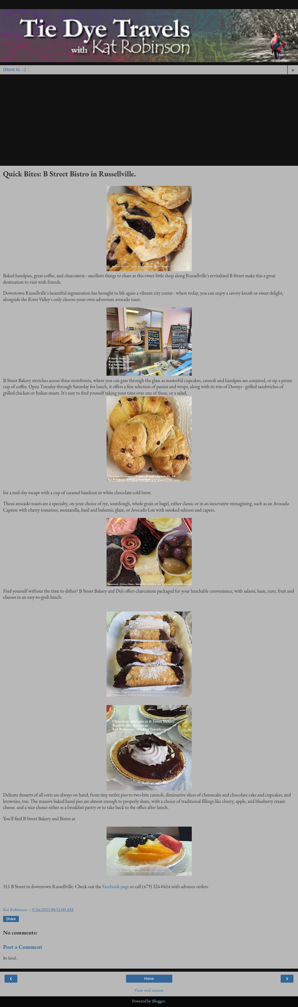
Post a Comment (22, 947)
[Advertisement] (149, 120)
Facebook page (115, 886)
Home (149, 979)
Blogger (158, 1001)
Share (11, 919)
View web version (149, 990)
